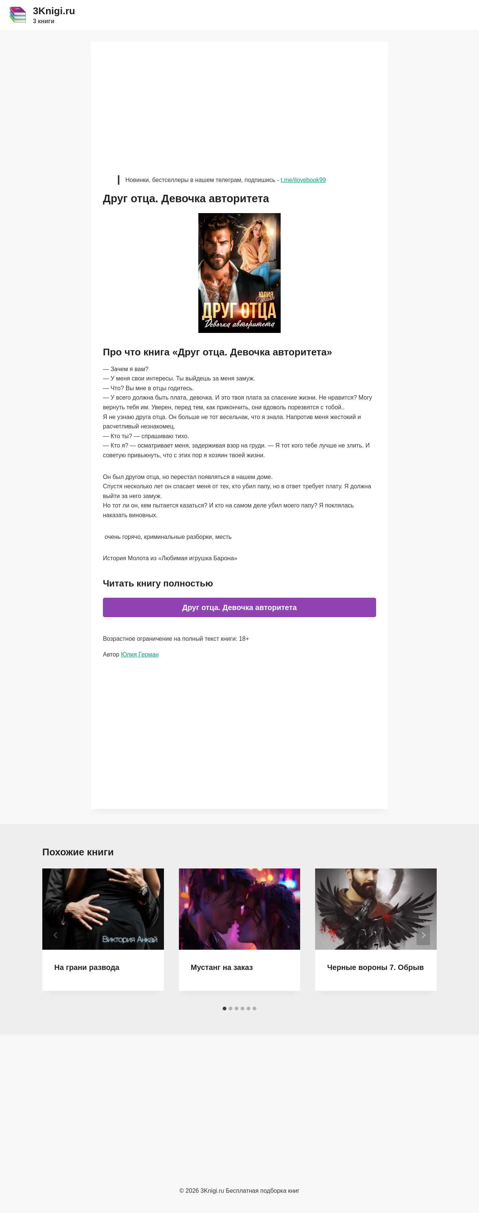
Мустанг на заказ (222, 967)
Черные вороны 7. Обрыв (375, 967)
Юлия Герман (140, 654)
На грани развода (86, 967)
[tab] (224, 1008)
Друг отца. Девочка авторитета (239, 607)
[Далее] (423, 935)
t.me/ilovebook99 (303, 180)
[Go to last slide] (55, 935)
